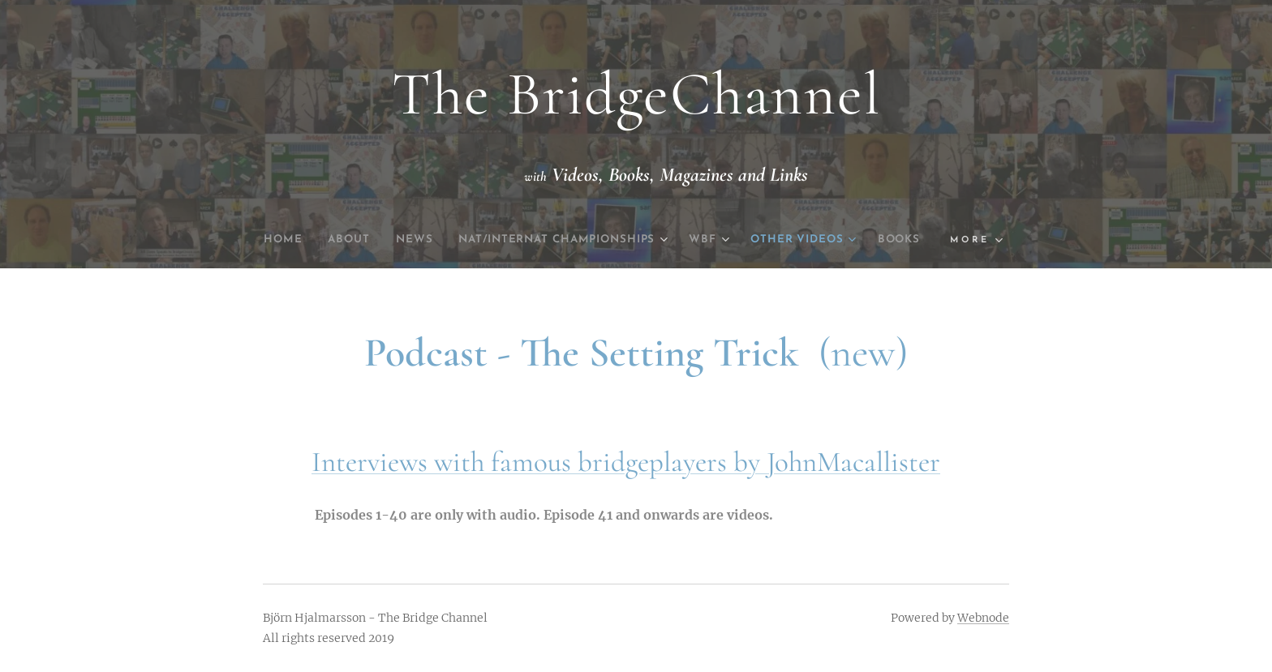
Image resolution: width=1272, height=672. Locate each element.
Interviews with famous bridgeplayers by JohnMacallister (626, 462)
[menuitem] (293, 240)
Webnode (983, 617)
